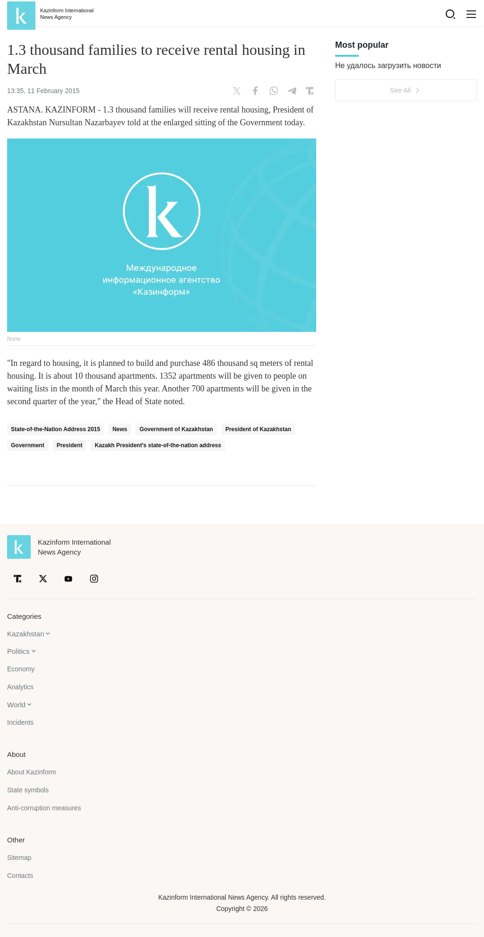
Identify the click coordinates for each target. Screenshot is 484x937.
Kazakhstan (25, 634)
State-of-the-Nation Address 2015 (55, 429)
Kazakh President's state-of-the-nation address (158, 445)
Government (27, 445)
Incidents (20, 722)
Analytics (20, 687)
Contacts (20, 875)
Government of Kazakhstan (176, 429)
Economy (21, 669)
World (16, 705)
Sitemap (19, 857)
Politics (18, 651)
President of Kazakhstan (258, 429)
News (119, 429)
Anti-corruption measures (44, 808)
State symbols (28, 790)
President (70, 445)
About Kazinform (31, 772)
